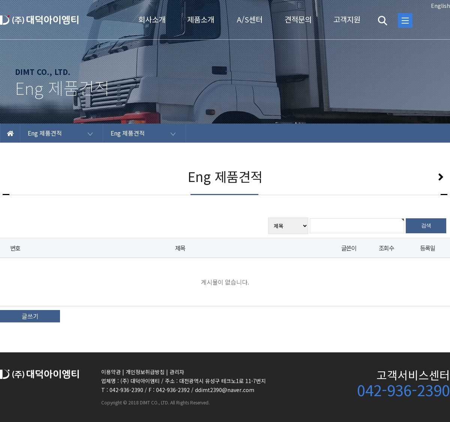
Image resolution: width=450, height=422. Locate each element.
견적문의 (298, 19)
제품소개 (200, 19)
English (440, 5)
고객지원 (346, 19)
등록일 (427, 247)
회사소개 (151, 19)
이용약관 (111, 372)
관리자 (177, 372)
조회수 (386, 247)
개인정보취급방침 (145, 372)
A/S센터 (249, 19)
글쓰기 (30, 316)
